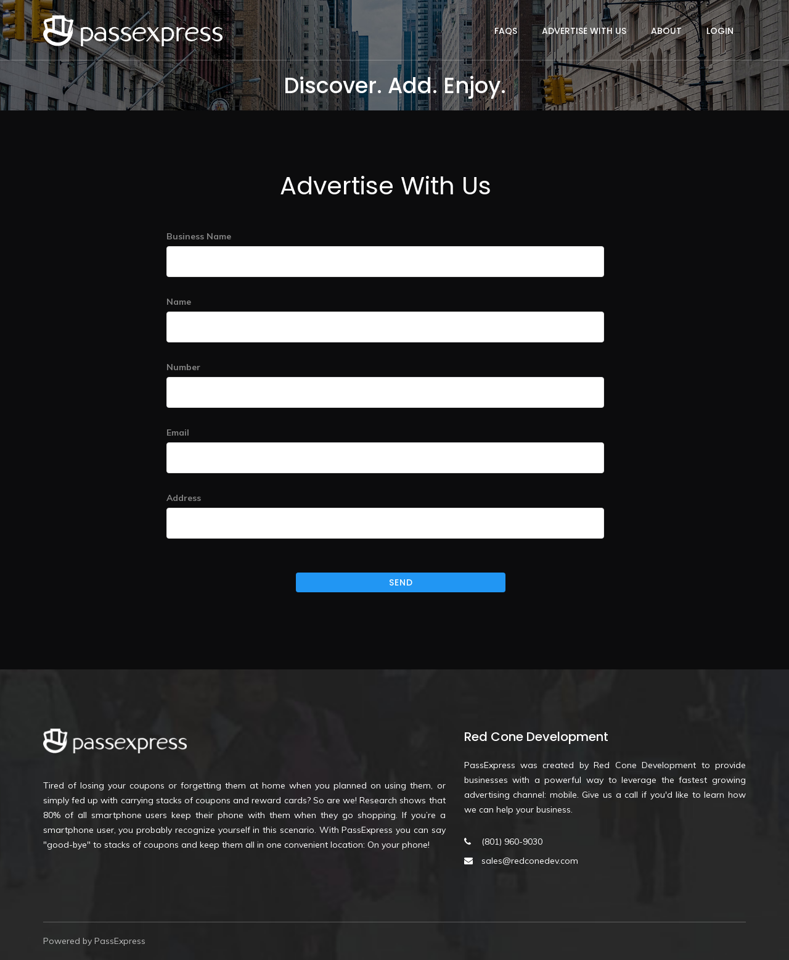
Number (183, 367)
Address (183, 497)
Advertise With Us (584, 31)
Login (720, 31)
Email (177, 432)
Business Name (198, 236)
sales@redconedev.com (529, 860)
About (666, 31)
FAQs (505, 31)
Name (178, 301)
